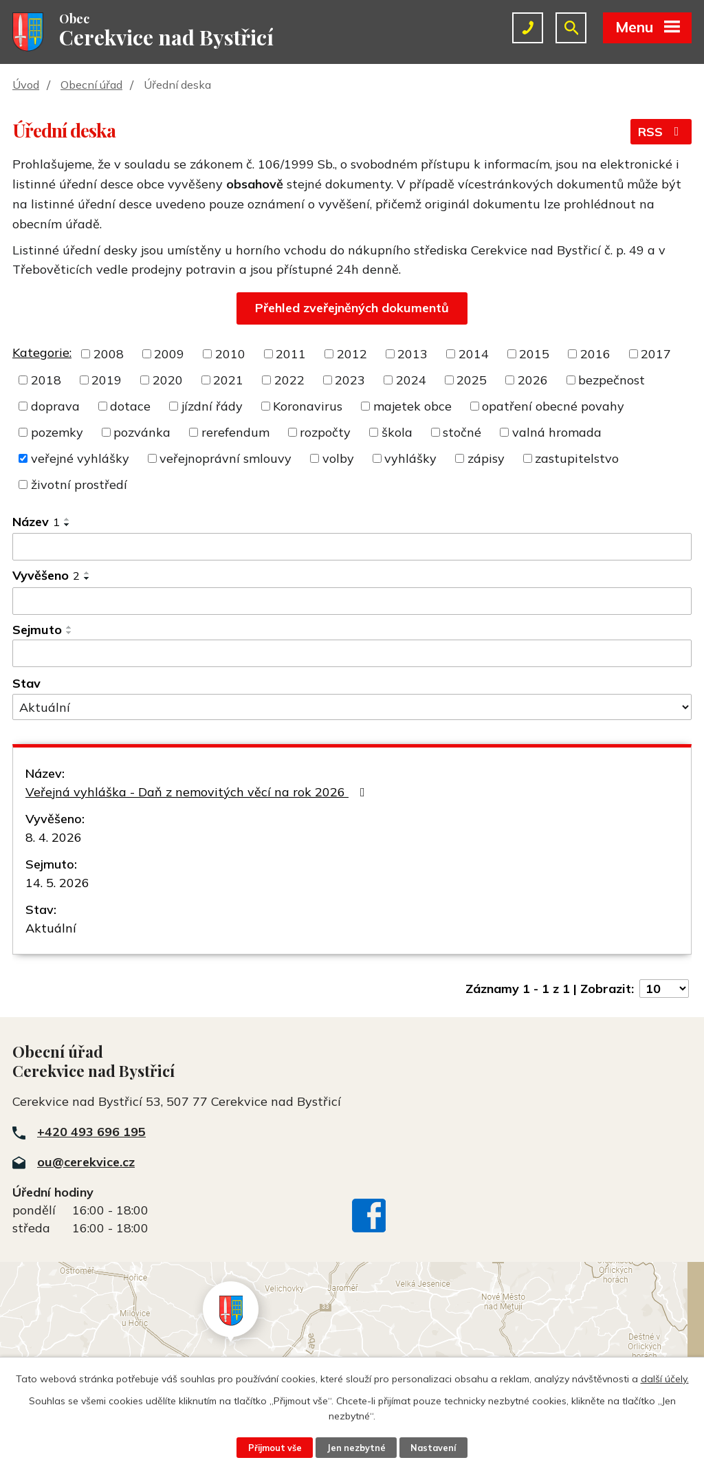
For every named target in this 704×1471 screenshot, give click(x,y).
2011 (291, 354)
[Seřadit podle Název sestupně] (67, 524)
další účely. (665, 1379)
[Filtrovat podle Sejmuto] (352, 653)
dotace (130, 406)
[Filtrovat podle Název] (352, 546)
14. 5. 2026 (57, 883)
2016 (595, 354)
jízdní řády (212, 406)
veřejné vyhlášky (80, 458)
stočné (462, 432)
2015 (534, 354)
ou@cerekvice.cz (86, 1162)
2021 (228, 380)
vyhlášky (410, 458)
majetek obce (412, 406)
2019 (106, 380)
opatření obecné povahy (553, 406)
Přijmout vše (275, 1447)
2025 (471, 380)
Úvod (25, 84)
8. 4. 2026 (53, 837)
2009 (169, 354)
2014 (474, 354)
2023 (350, 380)
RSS (661, 132)
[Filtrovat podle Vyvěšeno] (352, 601)
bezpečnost (611, 380)
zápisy (486, 458)
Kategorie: (42, 352)
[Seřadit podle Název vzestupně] (67, 519)
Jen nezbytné (356, 1447)
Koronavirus (307, 406)
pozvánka (141, 432)
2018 (46, 380)
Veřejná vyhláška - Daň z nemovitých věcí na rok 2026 (198, 792)
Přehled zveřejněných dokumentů (352, 308)
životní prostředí (79, 484)
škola (397, 432)
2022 (289, 380)
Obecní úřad (91, 84)
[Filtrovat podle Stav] (352, 707)
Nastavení (433, 1447)
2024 (411, 380)
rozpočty (325, 432)
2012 (352, 354)
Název (36, 522)
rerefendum (235, 432)
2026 (533, 380)
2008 (109, 354)
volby (338, 458)
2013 (412, 354)
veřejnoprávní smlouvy (226, 458)
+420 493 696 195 (91, 1132)
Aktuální (50, 928)
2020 (168, 380)
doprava (55, 406)
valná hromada (557, 432)
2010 (230, 354)
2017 (656, 354)
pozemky (57, 432)
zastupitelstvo (577, 458)
